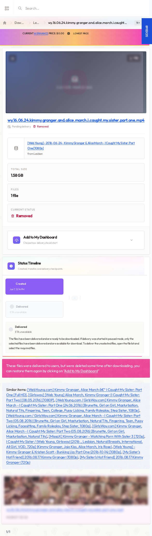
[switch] (138, 22)
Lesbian (37, 22)
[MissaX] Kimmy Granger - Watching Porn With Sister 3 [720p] (96, 436)
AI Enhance (41, 33)
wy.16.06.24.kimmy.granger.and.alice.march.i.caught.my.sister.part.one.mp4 (76, 120)
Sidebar (147, 31)
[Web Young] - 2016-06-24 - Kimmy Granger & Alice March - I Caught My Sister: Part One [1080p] (81, 145)
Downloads (21, 22)
